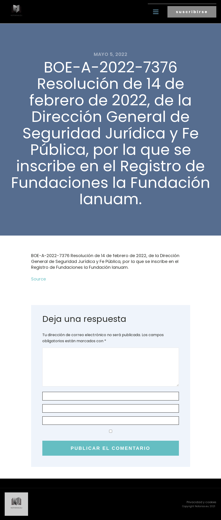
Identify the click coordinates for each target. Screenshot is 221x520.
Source (38, 279)
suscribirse (192, 12)
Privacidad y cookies (201, 502)
